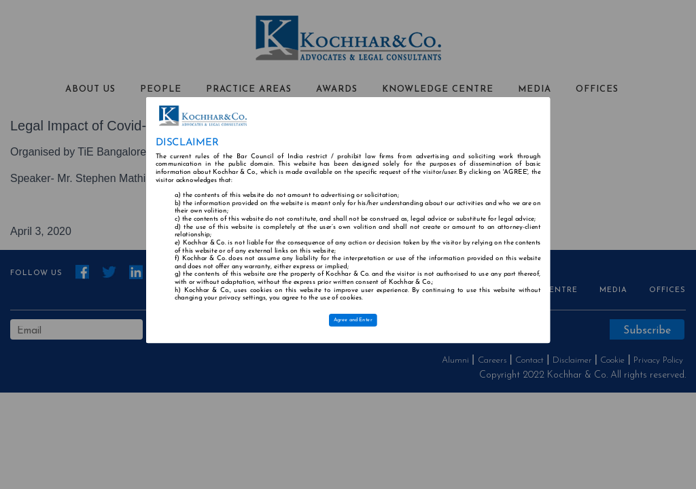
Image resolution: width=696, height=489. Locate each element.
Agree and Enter (353, 320)
